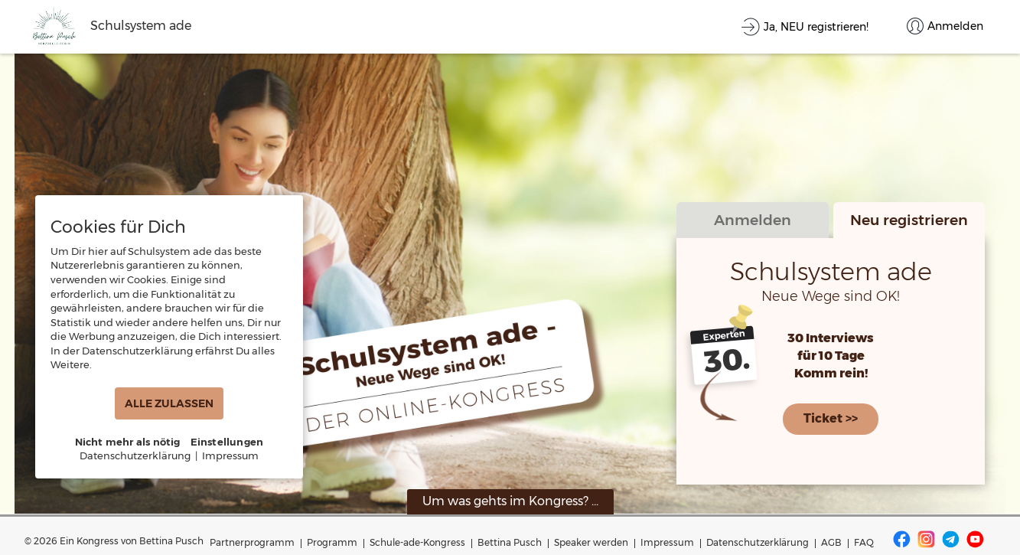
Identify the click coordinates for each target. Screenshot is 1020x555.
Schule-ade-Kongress (417, 542)
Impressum (667, 542)
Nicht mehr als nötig (128, 442)
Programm (332, 542)
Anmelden (752, 220)
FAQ (864, 542)
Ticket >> (830, 417)
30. (727, 361)
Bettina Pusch (509, 542)
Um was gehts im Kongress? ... (510, 501)
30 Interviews (830, 339)
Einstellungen (227, 442)
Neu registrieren (909, 220)
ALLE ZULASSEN (169, 403)
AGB (831, 542)
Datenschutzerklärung (757, 542)
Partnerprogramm (252, 542)
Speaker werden (591, 542)
